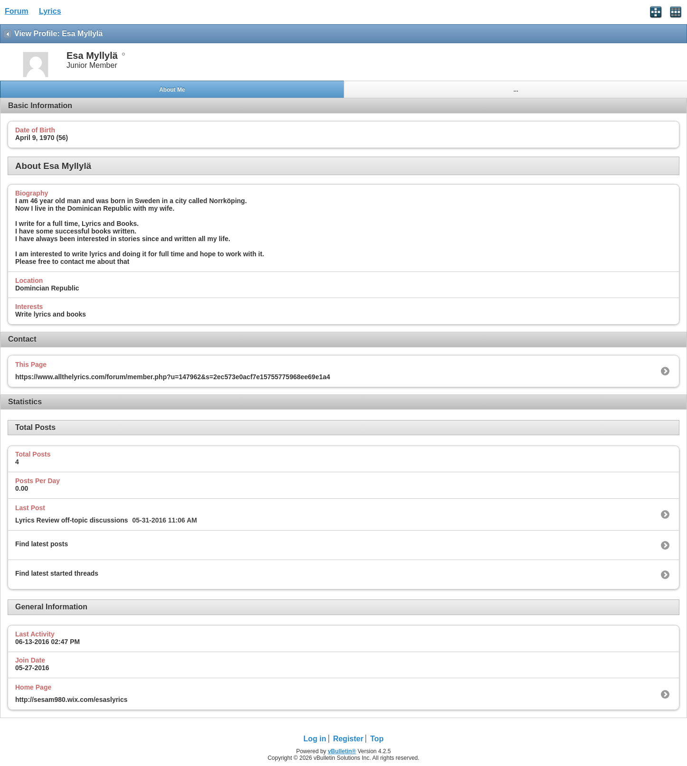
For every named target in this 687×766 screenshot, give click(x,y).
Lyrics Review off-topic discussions (71, 520)
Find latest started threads (56, 573)
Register (348, 739)
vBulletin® (342, 751)
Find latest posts (41, 544)
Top (377, 739)
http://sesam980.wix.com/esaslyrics (71, 699)
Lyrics (50, 11)
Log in (314, 739)
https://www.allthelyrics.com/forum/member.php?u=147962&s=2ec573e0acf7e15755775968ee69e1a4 (172, 377)
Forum (16, 11)
